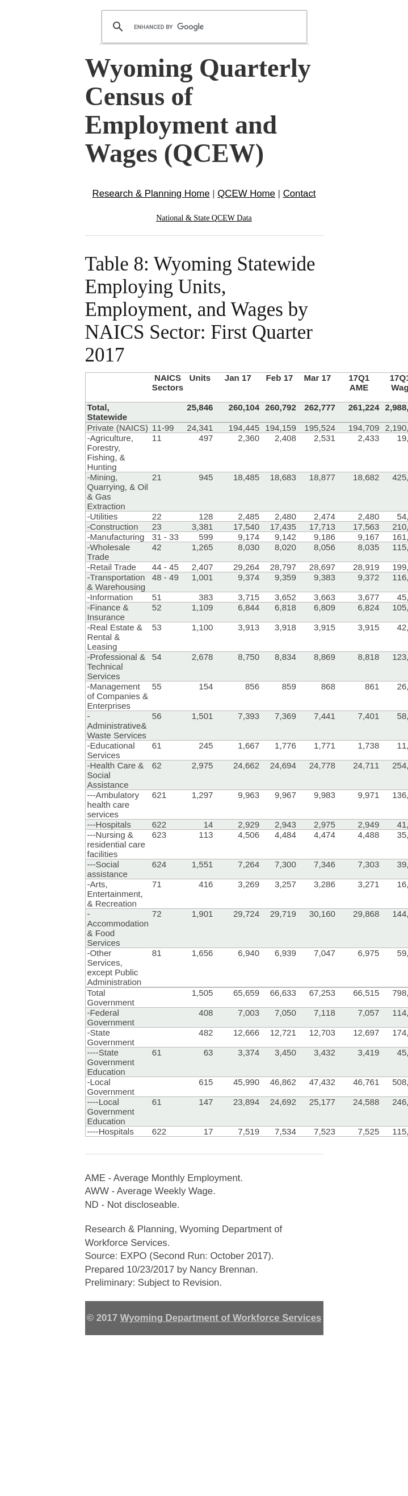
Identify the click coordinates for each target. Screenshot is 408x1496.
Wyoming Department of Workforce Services (221, 1317)
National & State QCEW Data (203, 218)
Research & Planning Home (151, 193)
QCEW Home (246, 193)
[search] (202, 27)
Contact (299, 193)
